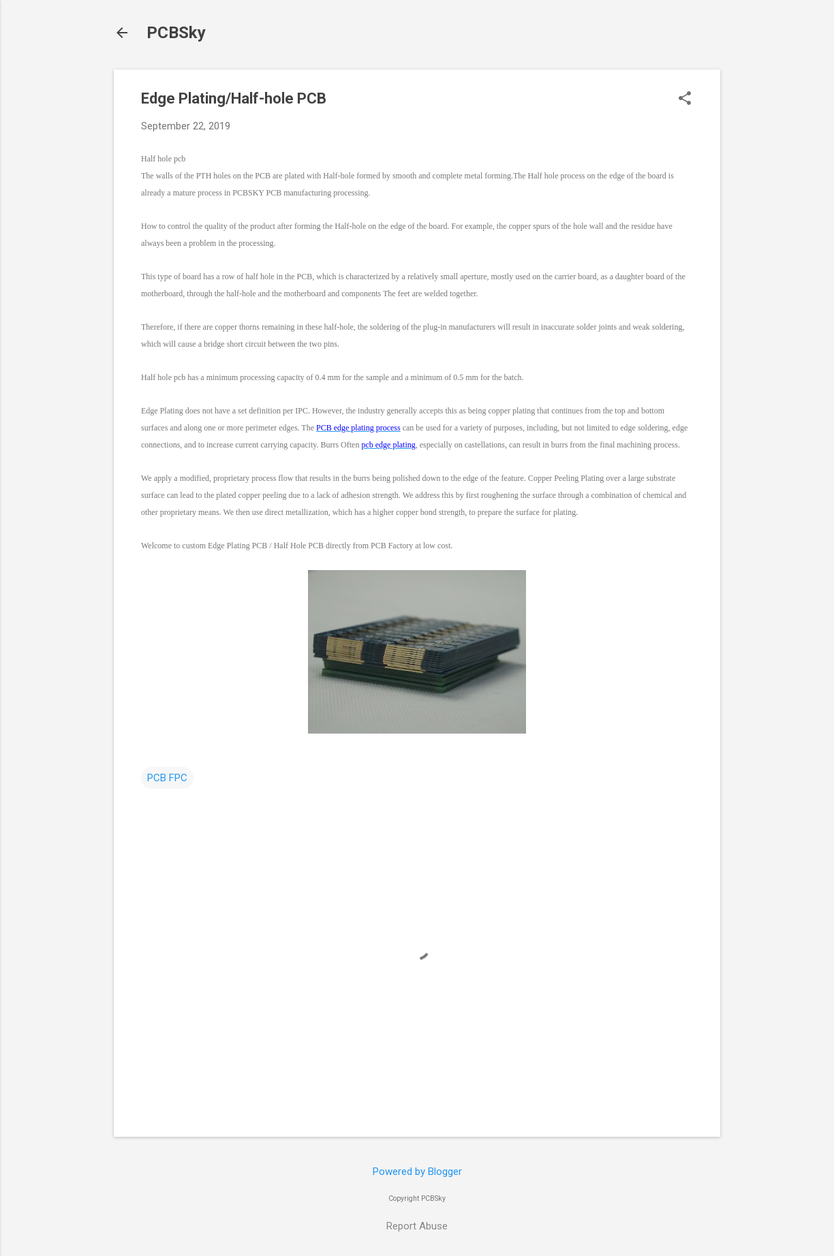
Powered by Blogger (417, 1171)
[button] (685, 99)
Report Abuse (417, 1226)
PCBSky (176, 32)
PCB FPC (167, 778)
